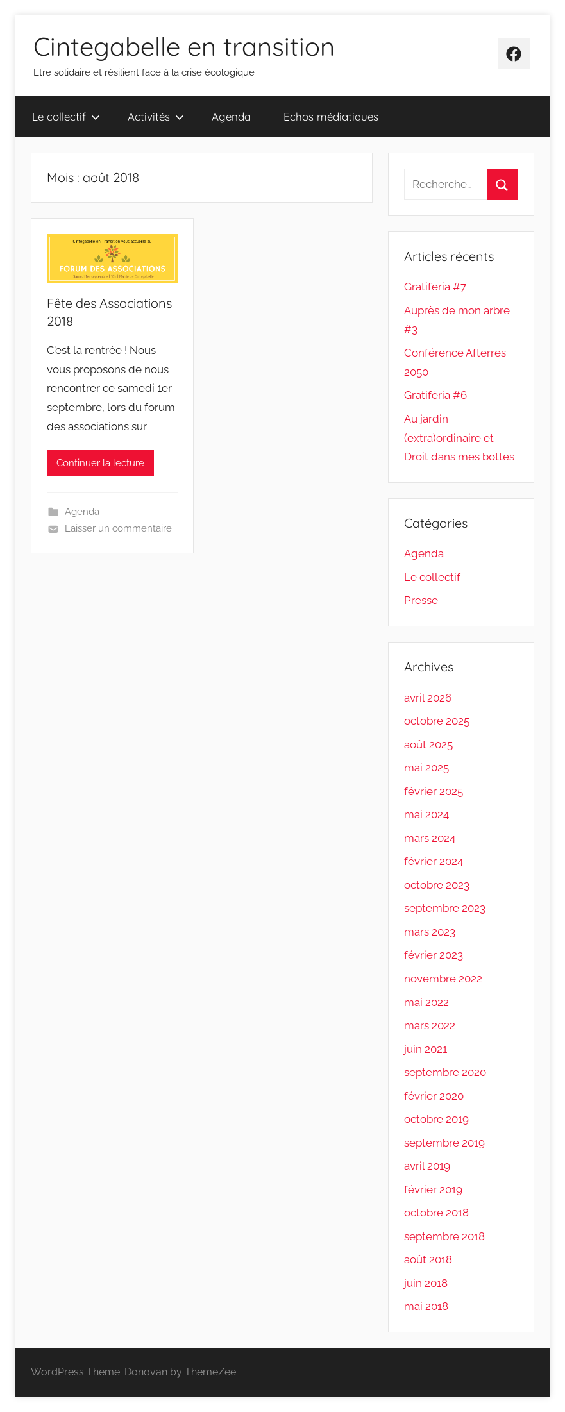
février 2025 (433, 791)
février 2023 (433, 954)
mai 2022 (426, 1002)
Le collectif (66, 116)
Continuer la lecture (100, 463)
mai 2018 (426, 1306)
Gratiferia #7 (435, 286)
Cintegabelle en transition (184, 46)
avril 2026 (427, 697)
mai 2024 (426, 814)
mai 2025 (426, 767)
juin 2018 (426, 1283)
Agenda (231, 116)
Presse (421, 600)
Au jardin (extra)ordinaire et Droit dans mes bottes (459, 438)
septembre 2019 (444, 1142)
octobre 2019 (436, 1119)
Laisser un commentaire (118, 528)
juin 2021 (425, 1049)
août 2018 (428, 1259)
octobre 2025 (436, 720)
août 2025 (428, 744)
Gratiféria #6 (435, 395)
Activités (156, 116)
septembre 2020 (445, 1072)
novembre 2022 (443, 978)
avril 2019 (427, 1165)
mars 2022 (429, 1025)
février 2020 (434, 1095)
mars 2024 (429, 838)
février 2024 (433, 861)
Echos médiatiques (330, 116)
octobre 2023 (436, 884)
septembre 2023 (444, 908)
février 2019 (433, 1189)
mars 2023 (429, 931)
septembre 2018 (444, 1236)
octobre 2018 (436, 1212)
